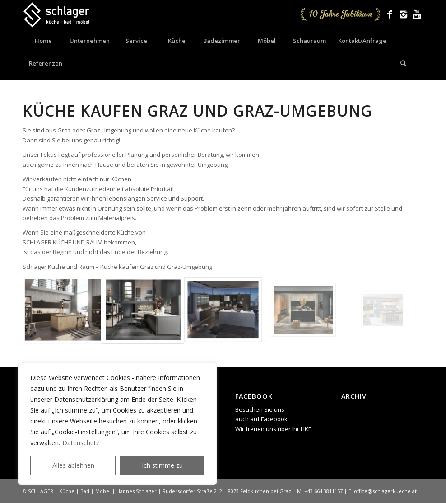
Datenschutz (80, 442)
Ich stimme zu (162, 465)
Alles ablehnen (73, 465)
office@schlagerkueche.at (385, 491)
